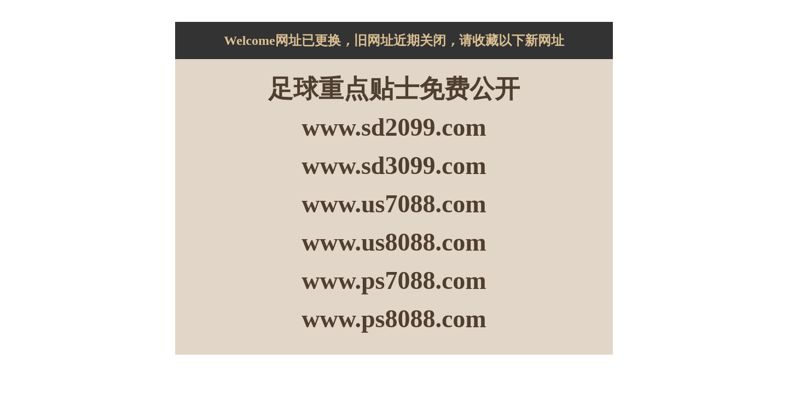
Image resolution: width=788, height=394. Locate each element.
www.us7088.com (394, 204)
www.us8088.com (394, 242)
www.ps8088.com (394, 319)
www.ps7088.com (394, 280)
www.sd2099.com (394, 127)
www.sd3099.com (394, 165)
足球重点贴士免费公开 (394, 89)
